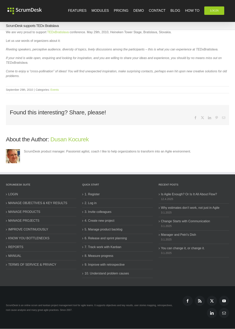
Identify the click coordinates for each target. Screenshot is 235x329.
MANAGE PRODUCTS (24, 211)
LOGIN (13, 194)
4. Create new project (99, 220)
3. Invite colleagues (98, 211)
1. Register (92, 194)
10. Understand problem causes (107, 273)
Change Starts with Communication (185, 221)
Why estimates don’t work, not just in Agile (190, 207)
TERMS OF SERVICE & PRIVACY (32, 264)
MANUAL (14, 255)
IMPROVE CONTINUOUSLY (28, 229)
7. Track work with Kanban (103, 247)
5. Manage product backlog (103, 229)
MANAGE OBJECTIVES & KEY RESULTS (37, 203)
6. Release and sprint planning (106, 238)
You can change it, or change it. (183, 248)
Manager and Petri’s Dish (178, 234)
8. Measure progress (99, 255)
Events (54, 89)
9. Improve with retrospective (105, 264)
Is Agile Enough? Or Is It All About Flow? (189, 194)
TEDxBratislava (58, 32)
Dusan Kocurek (69, 139)
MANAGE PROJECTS (23, 220)
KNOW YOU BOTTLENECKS (28, 238)
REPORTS (15, 247)
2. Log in (90, 203)
